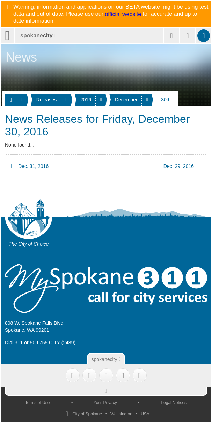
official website (123, 14)
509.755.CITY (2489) (53, 342)
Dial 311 (14, 342)
